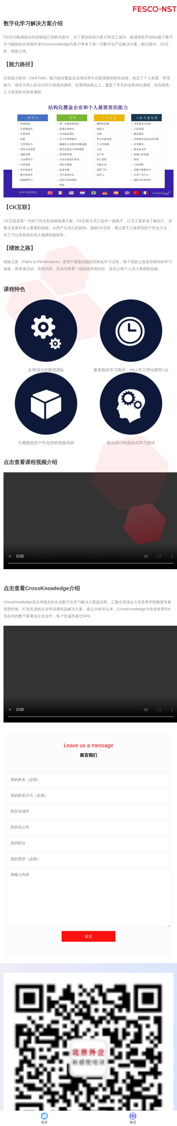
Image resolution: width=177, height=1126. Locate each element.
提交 (88, 936)
